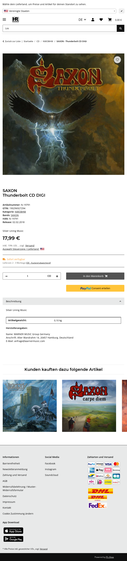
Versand (29, 245)
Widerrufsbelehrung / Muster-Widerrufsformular (19, 488)
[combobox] (59, 11)
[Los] (60, 28)
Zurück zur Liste (13, 41)
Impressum (9, 501)
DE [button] (81, 19)
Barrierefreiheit (11, 463)
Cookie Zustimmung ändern (18, 513)
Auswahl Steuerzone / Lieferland (23, 249)
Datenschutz (10, 496)
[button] (93, 19)
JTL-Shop (110, 557)
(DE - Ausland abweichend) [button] (38, 262)
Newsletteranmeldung (15, 469)
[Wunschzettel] (101, 19)
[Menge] (27, 276)
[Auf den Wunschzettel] (117, 59)
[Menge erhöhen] (57, 276)
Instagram (50, 469)
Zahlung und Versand (15, 475)
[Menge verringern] (6, 276)
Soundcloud (51, 475)
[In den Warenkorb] (5, 51)
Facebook (50, 463)
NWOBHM (20, 211)
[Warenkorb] (114, 19)
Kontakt (7, 507)
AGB (5, 480)
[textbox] (59, 11)
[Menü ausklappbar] (4, 18)
